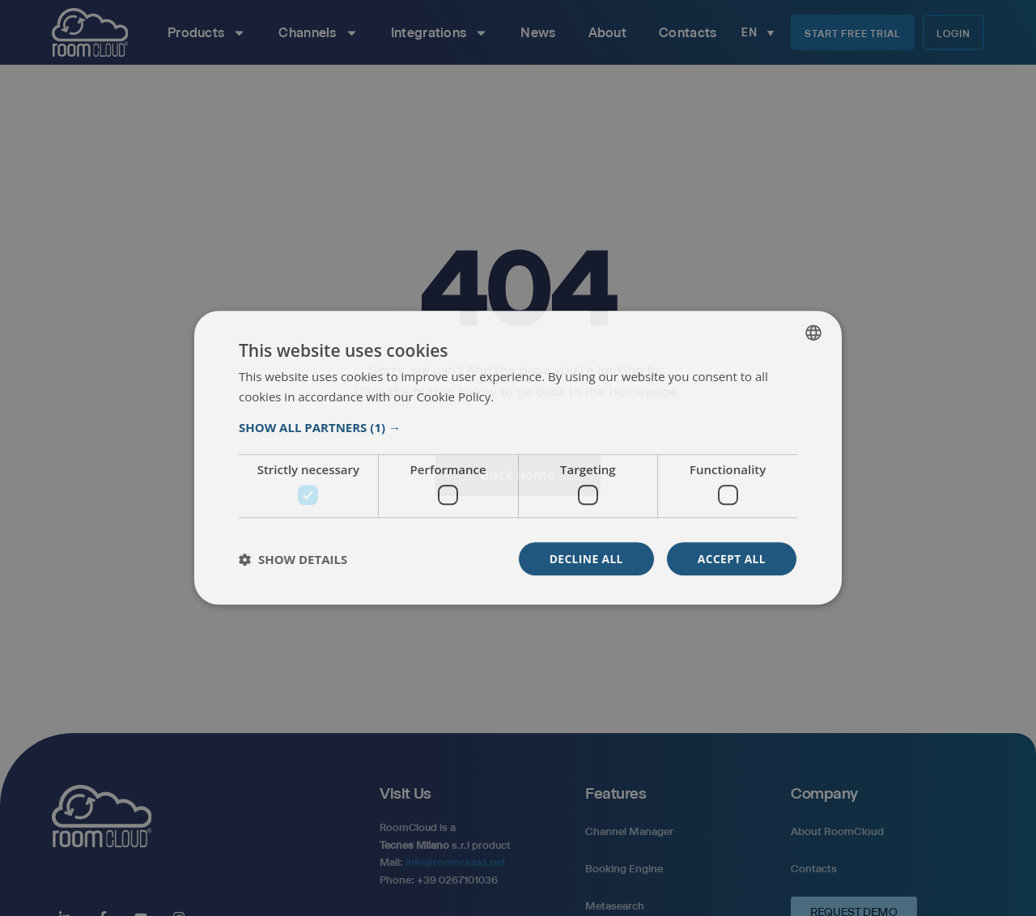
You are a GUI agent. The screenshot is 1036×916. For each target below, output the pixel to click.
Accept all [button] (731, 558)
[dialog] (518, 458)
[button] (518, 427)
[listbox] (813, 332)
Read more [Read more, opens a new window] (526, 397)
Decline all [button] (584, 558)
